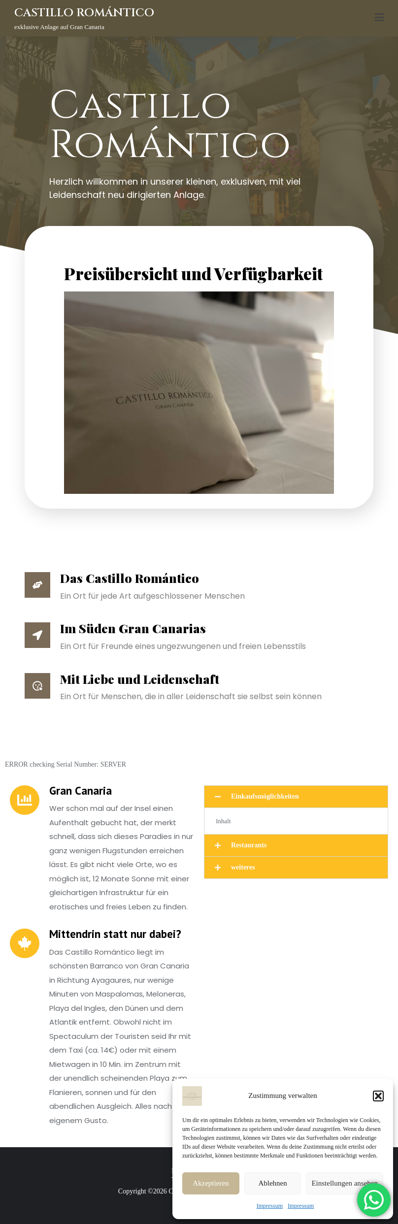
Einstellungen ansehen (344, 1183)
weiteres (243, 867)
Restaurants (248, 845)
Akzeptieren (211, 1183)
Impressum (270, 1205)
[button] (378, 1096)
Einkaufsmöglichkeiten (265, 796)
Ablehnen (272, 1183)
